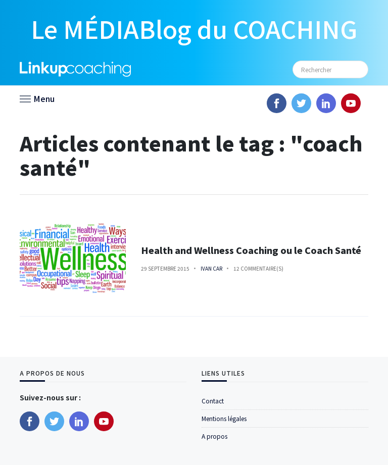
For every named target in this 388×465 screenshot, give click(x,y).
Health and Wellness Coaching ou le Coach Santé (251, 250)
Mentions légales (224, 418)
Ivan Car (211, 268)
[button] (37, 98)
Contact (213, 400)
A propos (214, 436)
